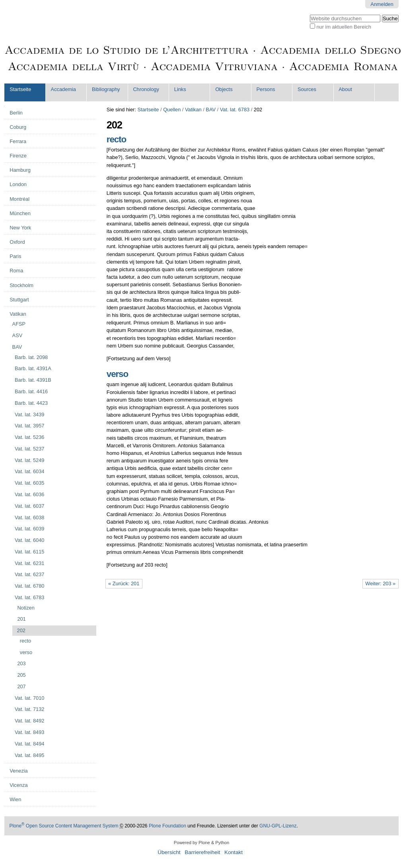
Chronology (146, 89)
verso (117, 374)
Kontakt (233, 852)
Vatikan (193, 110)
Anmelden (381, 4)
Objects (223, 89)
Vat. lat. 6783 (234, 110)
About (345, 89)
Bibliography (106, 89)
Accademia (63, 89)
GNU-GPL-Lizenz (277, 826)
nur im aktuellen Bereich (343, 27)
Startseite (20, 89)
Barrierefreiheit (202, 852)
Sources (307, 89)
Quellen (172, 110)
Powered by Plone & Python (201, 842)
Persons (266, 89)
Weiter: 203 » (380, 583)
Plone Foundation (167, 826)
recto (116, 139)
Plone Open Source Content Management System (63, 826)
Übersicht (169, 852)
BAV (211, 110)
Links (180, 89)
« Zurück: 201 (123, 583)
